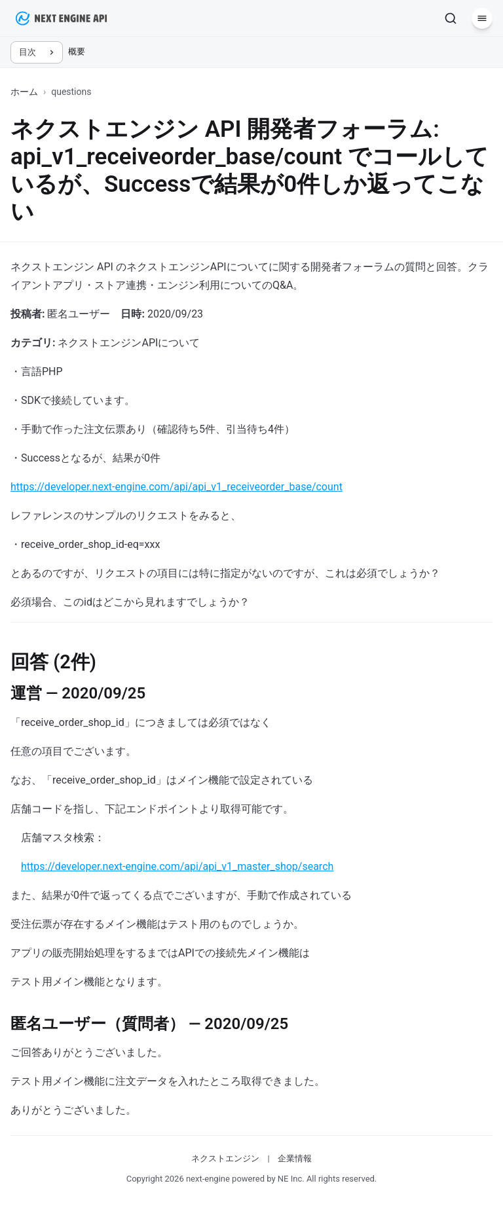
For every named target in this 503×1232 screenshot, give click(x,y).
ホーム (24, 91)
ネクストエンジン (225, 1158)
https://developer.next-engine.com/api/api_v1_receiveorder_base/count (176, 486)
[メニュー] (482, 18)
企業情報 (295, 1158)
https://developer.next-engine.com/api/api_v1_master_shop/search (177, 866)
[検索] (450, 18)
